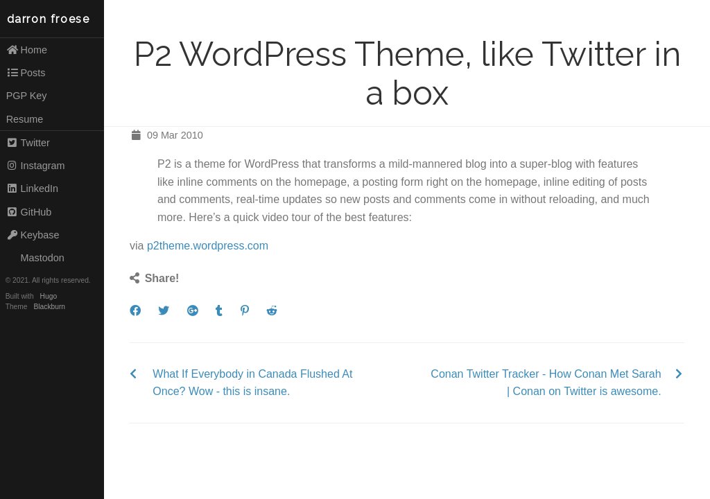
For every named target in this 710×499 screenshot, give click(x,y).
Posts (26, 72)
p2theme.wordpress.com (207, 246)
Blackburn (50, 306)
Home (26, 49)
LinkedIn (32, 188)
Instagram (35, 165)
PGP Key (26, 95)
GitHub (29, 212)
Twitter (28, 142)
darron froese (48, 19)
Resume (25, 119)
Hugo (48, 296)
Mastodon (35, 257)
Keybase (33, 234)
